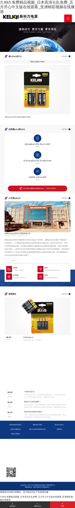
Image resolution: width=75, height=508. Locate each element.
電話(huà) (37, 504)
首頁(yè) (12, 504)
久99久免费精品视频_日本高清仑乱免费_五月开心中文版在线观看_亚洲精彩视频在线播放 (37, 7)
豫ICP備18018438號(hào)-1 (41, 487)
